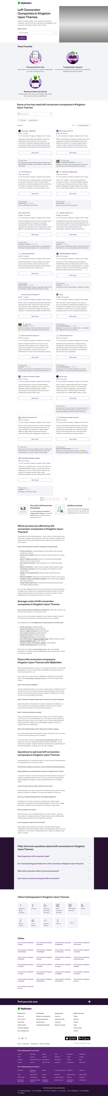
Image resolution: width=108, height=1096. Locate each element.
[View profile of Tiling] (73, 312)
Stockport (20, 1059)
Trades (75, 1016)
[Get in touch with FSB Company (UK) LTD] (73, 152)
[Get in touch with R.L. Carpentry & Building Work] (73, 193)
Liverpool (32, 1057)
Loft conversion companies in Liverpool (81, 972)
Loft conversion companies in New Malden (25, 951)
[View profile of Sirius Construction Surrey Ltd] (35, 353)
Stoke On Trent (46, 1062)
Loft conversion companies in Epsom (63, 958)
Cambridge (57, 1062)
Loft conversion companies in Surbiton (44, 965)
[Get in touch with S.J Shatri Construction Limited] (35, 398)
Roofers (44, 1077)
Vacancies (58, 1022)
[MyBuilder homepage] (27, 3)
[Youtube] (22, 1038)
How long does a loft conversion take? (54, 856)
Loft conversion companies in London (63, 965)
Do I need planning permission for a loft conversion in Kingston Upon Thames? (54, 863)
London (19, 1054)
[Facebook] (19, 1038)
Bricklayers (57, 1074)
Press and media (59, 1019)
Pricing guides (78, 1028)
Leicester (81, 1057)
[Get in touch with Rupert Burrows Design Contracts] (73, 439)
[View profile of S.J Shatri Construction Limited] (35, 394)
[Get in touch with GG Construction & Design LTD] (35, 316)
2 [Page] (45, 499)
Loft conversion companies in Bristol (81, 980)
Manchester (33, 1054)
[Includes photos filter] (33, 120)
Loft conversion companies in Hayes (25, 943)
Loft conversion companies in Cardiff (25, 972)
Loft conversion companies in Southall (44, 943)
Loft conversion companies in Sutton (44, 958)
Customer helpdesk (23, 1028)
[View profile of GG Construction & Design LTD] (35, 312)
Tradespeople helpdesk (43, 1025)
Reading (20, 1062)
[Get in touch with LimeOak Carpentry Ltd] (73, 234)
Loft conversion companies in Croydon (81, 951)
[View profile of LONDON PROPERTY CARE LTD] (73, 271)
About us (57, 1016)
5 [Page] (57, 499)
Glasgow (44, 1054)
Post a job (20, 1016)
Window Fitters (83, 1074)
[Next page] (89, 498)
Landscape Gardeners (60, 1070)
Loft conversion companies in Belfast (81, 965)
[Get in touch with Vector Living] (73, 398)
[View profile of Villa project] (35, 148)
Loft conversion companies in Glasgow (25, 980)
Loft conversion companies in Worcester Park (81, 958)
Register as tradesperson (43, 1016)
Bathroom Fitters (71, 1074)
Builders (44, 1070)
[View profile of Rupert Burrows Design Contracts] (73, 435)
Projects (76, 1022)
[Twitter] (25, 1038)
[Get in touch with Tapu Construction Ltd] (73, 357)
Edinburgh (57, 1057)
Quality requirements (42, 1019)
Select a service (22, 29)
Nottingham (82, 1054)
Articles (76, 1030)
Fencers (44, 1074)
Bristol (56, 1054)
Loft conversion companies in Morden (25, 965)
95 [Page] (66, 499)
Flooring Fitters (33, 1074)
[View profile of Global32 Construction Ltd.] (35, 435)
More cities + (82, 1062)
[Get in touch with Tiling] (73, 316)
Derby (80, 1059)
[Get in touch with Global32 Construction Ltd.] (35, 439)
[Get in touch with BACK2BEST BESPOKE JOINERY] (35, 480)
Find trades (21, 1022)
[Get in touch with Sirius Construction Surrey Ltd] (35, 357)
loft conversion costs (40, 649)
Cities (75, 1025)
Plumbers (69, 1077)
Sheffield (44, 1057)
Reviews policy (40, 1022)
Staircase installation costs (28, 641)
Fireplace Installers (59, 1077)
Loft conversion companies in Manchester (63, 980)
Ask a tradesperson (23, 1030)
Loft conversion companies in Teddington (44, 951)
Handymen (20, 1070)
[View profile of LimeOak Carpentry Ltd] (73, 230)
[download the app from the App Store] (71, 1038)
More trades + (82, 1080)
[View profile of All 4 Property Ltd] (35, 189)
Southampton (70, 1062)
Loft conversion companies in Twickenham (63, 951)
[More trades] (72, 922)
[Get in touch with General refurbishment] (35, 273)
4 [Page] (53, 499)
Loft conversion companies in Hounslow (81, 943)
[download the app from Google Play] (84, 1038)
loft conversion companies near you (35, 678)
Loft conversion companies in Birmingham (44, 980)
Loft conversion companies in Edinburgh (44, 972)
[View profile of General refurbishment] (35, 271)
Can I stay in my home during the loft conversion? (54, 878)
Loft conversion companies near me (25, 987)
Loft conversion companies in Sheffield (63, 972)
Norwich (69, 1059)
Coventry (32, 1062)
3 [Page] (49, 499)
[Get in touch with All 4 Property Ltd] (35, 193)
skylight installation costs (40, 639)
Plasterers (81, 1070)
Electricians (82, 1077)
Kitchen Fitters (21, 1077)
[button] (83, 125)
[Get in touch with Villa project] (35, 152)
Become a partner (60, 1025)
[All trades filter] (22, 120)
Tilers (19, 1074)
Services (76, 1019)
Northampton (58, 1059)
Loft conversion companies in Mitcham (25, 958)
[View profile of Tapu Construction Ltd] (73, 353)
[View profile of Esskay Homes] (35, 230)
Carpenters (69, 1070)
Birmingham (70, 1054)
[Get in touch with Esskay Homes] (35, 234)
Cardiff (68, 1057)
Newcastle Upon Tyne (35, 1059)
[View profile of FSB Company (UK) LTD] (73, 148)
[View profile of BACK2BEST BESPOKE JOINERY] (35, 475)
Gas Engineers (33, 1077)
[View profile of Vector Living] (73, 394)
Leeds (19, 1057)
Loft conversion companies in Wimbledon (63, 943)
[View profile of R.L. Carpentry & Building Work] (73, 189)
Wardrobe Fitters (59, 1080)
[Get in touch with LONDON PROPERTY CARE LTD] (73, 275)
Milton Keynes (45, 1059)
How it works (21, 1019)
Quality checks (22, 1025)
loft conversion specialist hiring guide (46, 740)
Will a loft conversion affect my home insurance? (54, 871)
